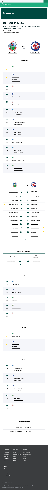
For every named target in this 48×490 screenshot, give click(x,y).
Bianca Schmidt (34, 204)
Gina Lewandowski (16, 69)
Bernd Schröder (34, 236)
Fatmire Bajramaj (35, 212)
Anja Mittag (14, 79)
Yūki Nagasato (17, 132)
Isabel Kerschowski (18, 124)
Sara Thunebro (14, 208)
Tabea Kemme (15, 77)
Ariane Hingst (15, 200)
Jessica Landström (18, 168)
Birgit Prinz (14, 88)
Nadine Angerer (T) (13, 192)
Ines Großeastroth (29, 435)
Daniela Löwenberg (18, 122)
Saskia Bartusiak (14, 196)
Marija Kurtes (28, 431)
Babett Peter (34, 200)
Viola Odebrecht (16, 81)
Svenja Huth (17, 150)
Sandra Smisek (14, 232)
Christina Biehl (16, 32)
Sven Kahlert (15, 236)
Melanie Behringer (18, 114)
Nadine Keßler (17, 96)
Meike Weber (15, 224)
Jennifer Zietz (34, 208)
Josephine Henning (35, 196)
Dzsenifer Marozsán (18, 152)
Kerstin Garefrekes (16, 142)
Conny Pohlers (17, 112)
